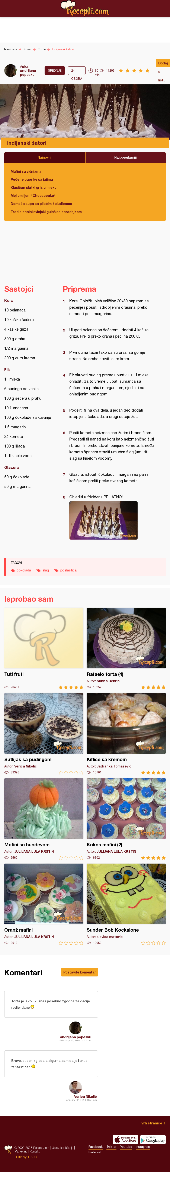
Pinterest (95, 1152)
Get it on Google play (153, 1139)
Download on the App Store (125, 1139)
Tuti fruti (43, 648)
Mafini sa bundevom (43, 819)
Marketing (21, 1151)
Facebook (96, 1146)
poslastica (68, 570)
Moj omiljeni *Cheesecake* (33, 195)
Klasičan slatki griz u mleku (34, 187)
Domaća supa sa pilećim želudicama (41, 204)
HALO (32, 1157)
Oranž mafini (43, 904)
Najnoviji (44, 157)
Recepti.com (85, 8)
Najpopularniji (125, 157)
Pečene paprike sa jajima (32, 179)
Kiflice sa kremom (126, 733)
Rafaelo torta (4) (126, 648)
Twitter (111, 1146)
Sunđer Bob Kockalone (126, 904)
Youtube (126, 1146)
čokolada (24, 570)
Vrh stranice (151, 1123)
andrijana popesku (28, 72)
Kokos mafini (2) (126, 819)
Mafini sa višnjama (26, 171)
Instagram (143, 1146)
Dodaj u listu (163, 64)
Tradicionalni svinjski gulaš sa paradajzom (46, 212)
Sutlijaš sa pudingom (43, 733)
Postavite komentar (79, 972)
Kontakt (35, 1151)
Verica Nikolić (85, 1096)
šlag (45, 570)
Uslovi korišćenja (62, 1148)
